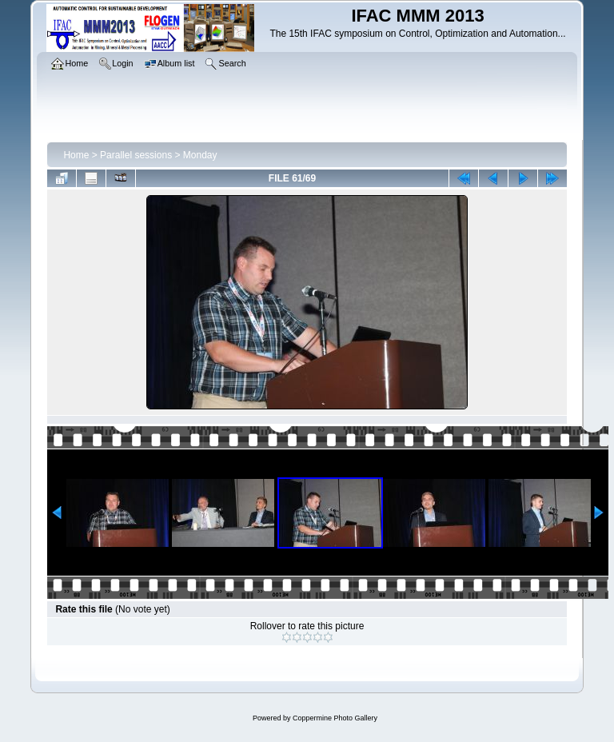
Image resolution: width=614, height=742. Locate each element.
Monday (200, 155)
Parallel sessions (136, 155)
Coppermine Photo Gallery (335, 718)
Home (76, 155)
